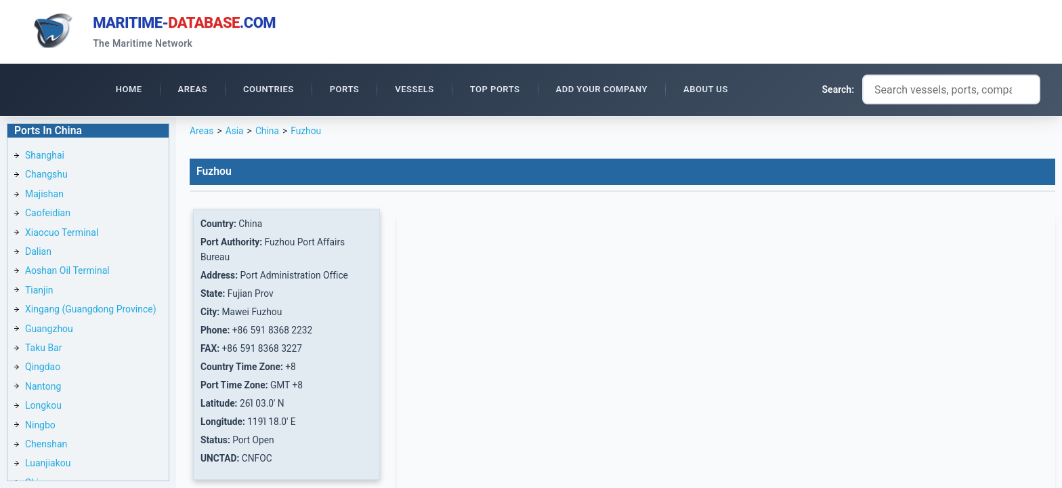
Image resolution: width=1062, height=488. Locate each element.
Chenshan (46, 446)
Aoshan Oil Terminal (67, 272)
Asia (235, 132)
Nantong (43, 388)
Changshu (46, 176)
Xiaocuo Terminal (61, 234)
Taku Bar (43, 349)
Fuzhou (307, 132)
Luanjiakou (47, 465)
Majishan (44, 195)
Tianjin (39, 292)
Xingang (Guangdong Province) (90, 311)
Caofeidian (47, 214)
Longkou (43, 407)
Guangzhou (49, 330)
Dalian (38, 253)
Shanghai (44, 157)
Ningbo (40, 427)
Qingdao (42, 368)
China (268, 132)
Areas (202, 132)
